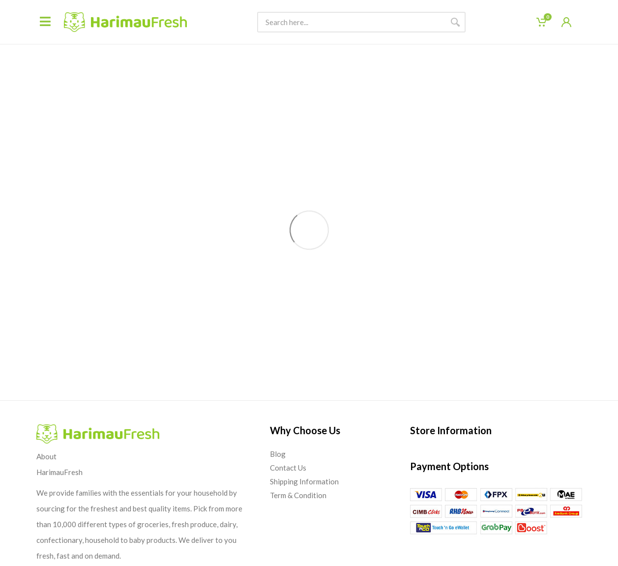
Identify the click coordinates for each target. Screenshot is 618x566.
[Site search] (351, 22)
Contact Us (288, 467)
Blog (278, 453)
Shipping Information (304, 481)
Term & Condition (298, 495)
